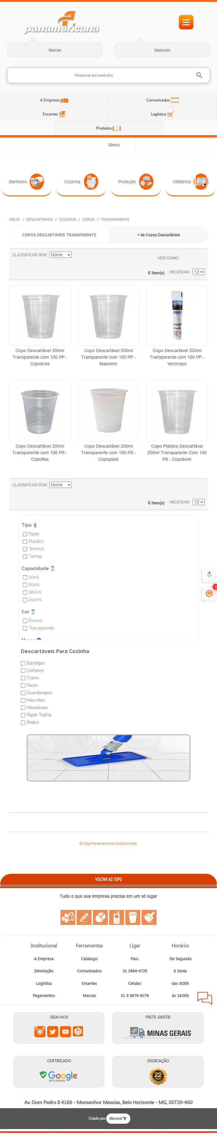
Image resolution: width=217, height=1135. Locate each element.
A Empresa (50, 100)
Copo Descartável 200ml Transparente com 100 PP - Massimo (108, 357)
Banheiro (26, 182)
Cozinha (81, 182)
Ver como (168, 258)
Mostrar (179, 272)
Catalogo (89, 958)
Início (14, 219)
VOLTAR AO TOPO (108, 879)
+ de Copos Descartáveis (158, 235)
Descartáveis (40, 219)
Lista (196, 258)
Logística (159, 114)
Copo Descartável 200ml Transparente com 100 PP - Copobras (39, 357)
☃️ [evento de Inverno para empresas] (209, 575)
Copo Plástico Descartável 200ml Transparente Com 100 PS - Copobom (177, 453)
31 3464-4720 (135, 970)
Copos (88, 219)
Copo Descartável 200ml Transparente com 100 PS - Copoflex (39, 453)
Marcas (55, 50)
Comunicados (158, 100)
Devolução (43, 970)
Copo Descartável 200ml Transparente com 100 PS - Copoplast (108, 453)
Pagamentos (44, 995)
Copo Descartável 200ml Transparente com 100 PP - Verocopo (177, 357)
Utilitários (190, 182)
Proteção (135, 182)
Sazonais (162, 50)
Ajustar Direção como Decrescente (77, 255)
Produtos (104, 128)
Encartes (51, 114)
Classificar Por (29, 255)
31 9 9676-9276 (135, 995)
